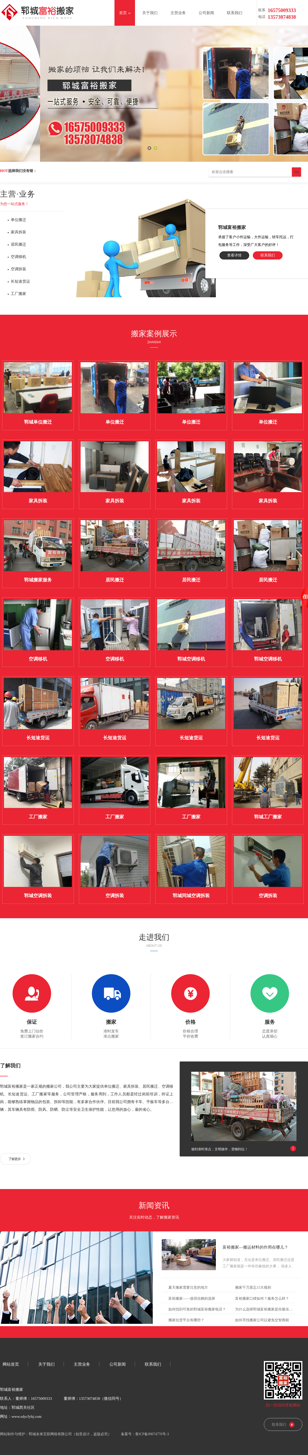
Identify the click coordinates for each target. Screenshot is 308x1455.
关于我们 (151, 13)
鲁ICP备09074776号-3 (153, 1434)
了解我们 (10, 1065)
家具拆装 (18, 232)
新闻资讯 (154, 1205)
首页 (124, 13)
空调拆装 (18, 269)
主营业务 (179, 13)
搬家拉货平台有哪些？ (186, 1320)
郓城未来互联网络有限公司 (50, 1434)
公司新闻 (208, 13)
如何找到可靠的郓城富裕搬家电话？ (197, 1309)
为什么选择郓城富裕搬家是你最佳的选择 (267, 1309)
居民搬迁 (18, 244)
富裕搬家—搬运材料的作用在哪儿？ (255, 1247)
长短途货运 (20, 281)
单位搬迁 (18, 220)
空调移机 (18, 257)
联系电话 (261, 11)
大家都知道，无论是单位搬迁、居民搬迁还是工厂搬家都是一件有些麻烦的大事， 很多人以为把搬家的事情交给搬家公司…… (258, 1266)
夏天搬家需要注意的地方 (188, 1287)
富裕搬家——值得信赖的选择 (191, 1298)
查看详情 (234, 255)
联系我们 (236, 13)
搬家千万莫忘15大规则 (253, 1287)
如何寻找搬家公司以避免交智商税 (262, 1320)
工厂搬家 (18, 294)
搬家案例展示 (154, 333)
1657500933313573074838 (271, 10)
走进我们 (154, 937)
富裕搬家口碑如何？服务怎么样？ (262, 1298)
